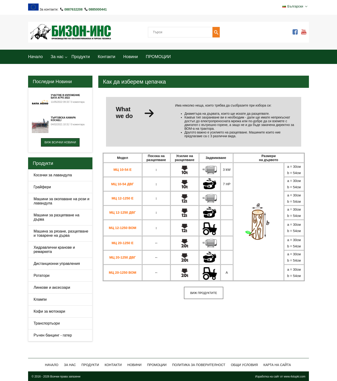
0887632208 (74, 9)
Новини (130, 56)
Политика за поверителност (198, 365)
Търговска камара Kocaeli (63, 119)
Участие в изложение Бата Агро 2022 (65, 96)
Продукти (80, 56)
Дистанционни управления (56, 264)
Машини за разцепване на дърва (56, 217)
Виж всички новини (60, 142)
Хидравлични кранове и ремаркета (54, 249)
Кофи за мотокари (49, 311)
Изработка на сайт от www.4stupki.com (280, 376)
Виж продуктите (203, 292)
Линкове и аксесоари (51, 287)
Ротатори (41, 275)
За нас (57, 56)
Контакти (106, 56)
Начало (35, 56)
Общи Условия (244, 365)
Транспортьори (46, 323)
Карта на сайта (277, 365)
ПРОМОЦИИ (158, 56)
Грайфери (42, 187)
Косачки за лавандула (52, 175)
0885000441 (97, 9)
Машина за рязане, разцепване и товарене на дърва (60, 233)
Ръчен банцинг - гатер (52, 335)
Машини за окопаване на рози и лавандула (61, 201)
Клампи (40, 299)
